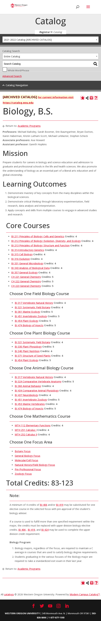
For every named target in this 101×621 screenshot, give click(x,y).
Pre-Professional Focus (28, 469)
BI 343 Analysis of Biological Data (30, 268)
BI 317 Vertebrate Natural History (34, 302)
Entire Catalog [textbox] (12, 56)
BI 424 (45, 529)
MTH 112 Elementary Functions (32, 425)
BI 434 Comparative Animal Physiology (37, 390)
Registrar (44, 32)
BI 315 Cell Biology (22, 254)
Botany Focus (23, 451)
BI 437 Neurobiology (26, 395)
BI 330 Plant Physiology (28, 346)
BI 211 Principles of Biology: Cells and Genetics (37, 236)
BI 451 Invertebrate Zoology (31, 316)
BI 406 (43, 504)
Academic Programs (29, 125)
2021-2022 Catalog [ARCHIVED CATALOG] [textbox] (28, 39)
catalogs (9, 594)
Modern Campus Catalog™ (85, 594)
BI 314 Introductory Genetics (27, 250)
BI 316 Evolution (20, 259)
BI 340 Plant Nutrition (27, 351)
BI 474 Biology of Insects (29, 325)
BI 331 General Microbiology (27, 263)
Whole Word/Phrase (18, 70)
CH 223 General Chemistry (26, 286)
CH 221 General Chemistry (26, 276)
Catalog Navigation (17, 85)
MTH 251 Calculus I (25, 430)
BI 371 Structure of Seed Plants (32, 355)
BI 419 (59, 504)
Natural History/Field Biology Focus (35, 464)
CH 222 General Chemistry (26, 281)
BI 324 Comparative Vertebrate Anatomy (38, 381)
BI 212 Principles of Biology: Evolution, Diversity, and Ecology (46, 241)
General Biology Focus (27, 455)
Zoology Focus (23, 473)
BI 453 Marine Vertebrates (30, 404)
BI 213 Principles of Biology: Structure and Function (40, 245)
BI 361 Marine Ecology (27, 311)
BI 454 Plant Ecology (26, 320)
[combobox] (50, 39)
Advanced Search (12, 76)
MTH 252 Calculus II (26, 434)
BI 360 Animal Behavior (28, 386)
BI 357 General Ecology (24, 272)
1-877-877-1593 (56, 617)
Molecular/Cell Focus (26, 460)
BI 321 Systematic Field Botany (32, 307)
